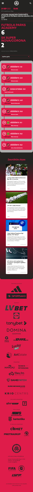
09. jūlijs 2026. (16, 189)
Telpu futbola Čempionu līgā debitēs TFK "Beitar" (15, 234)
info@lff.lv (14, 462)
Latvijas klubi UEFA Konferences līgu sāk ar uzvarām (16, 178)
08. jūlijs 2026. (16, 244)
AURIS (20, 485)
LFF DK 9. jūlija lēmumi (13, 205)
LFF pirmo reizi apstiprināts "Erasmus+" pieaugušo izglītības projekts (16, 262)
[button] (15, 56)
